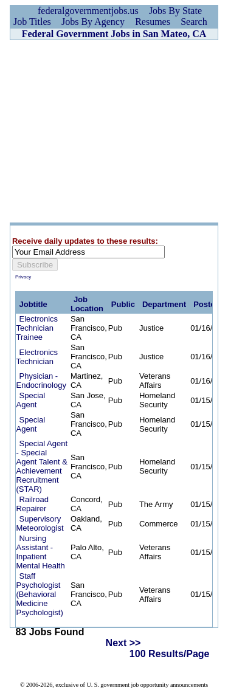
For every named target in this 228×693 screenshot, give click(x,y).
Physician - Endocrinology (41, 380)
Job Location (87, 304)
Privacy (23, 277)
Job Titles (32, 21)
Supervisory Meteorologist (40, 523)
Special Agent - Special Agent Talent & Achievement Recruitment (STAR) (42, 466)
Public (123, 304)
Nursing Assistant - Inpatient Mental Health (40, 552)
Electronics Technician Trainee (37, 328)
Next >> (123, 643)
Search (194, 21)
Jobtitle (33, 304)
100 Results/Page (170, 654)
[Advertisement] (114, 131)
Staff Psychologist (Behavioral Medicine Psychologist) (39, 594)
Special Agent (31, 400)
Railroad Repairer (32, 504)
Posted (206, 304)
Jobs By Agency (93, 21)
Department (164, 304)
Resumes (152, 21)
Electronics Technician (37, 357)
